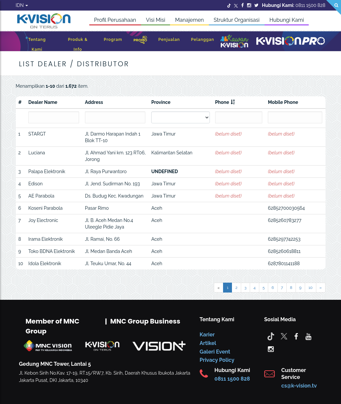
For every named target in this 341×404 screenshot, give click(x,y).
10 (310, 287)
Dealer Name (42, 102)
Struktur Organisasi (237, 20)
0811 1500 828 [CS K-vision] (232, 379)
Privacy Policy (217, 360)
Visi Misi (155, 20)
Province (160, 102)
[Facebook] (242, 5)
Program (113, 39)
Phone (222, 102)
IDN (22, 5)
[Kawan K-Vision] (234, 41)
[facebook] (296, 336)
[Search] (333, 7)
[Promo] (140, 41)
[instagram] (270, 348)
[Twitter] (229, 5)
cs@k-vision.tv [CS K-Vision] (299, 386)
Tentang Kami (37, 44)
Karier (207, 334)
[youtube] (308, 336)
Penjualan (169, 39)
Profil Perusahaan (115, 20)
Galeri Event (215, 352)
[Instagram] (249, 5)
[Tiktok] (270, 336)
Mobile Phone (283, 102)
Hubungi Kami (287, 20)
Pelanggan (202, 39)
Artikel (208, 343)
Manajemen (189, 20)
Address (94, 102)
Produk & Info (78, 44)
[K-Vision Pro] (291, 41)
